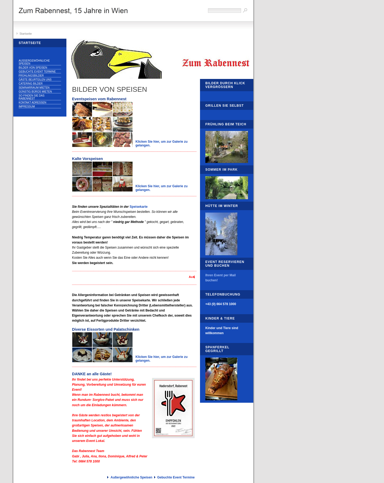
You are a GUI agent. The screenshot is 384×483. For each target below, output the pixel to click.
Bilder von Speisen (33, 67)
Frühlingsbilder (31, 75)
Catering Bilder (31, 83)
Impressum (27, 106)
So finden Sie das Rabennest (32, 97)
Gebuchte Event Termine (37, 71)
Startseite (25, 33)
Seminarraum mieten (34, 87)
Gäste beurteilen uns (35, 79)
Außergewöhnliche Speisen (34, 62)
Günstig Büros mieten (35, 91)
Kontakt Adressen (32, 102)
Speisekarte (138, 207)
